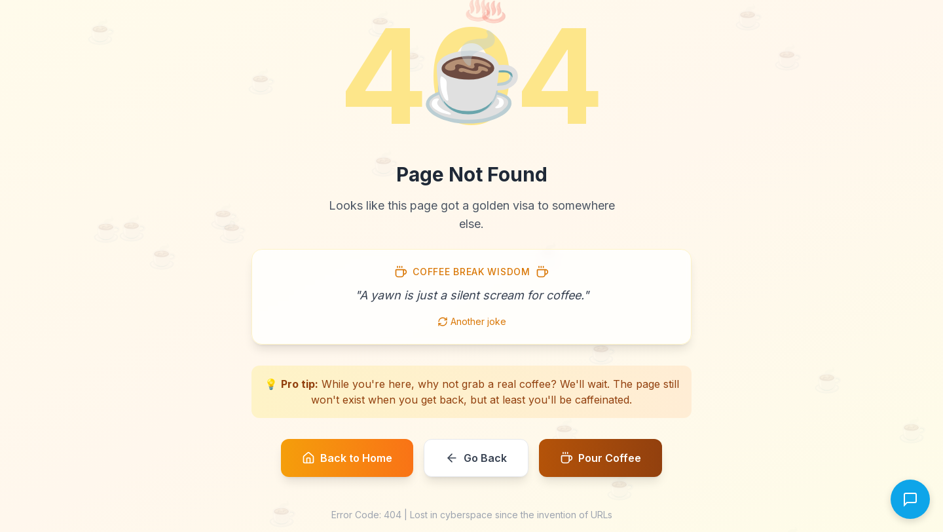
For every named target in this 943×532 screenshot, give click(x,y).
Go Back (476, 458)
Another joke (471, 321)
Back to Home (347, 458)
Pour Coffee (600, 458)
